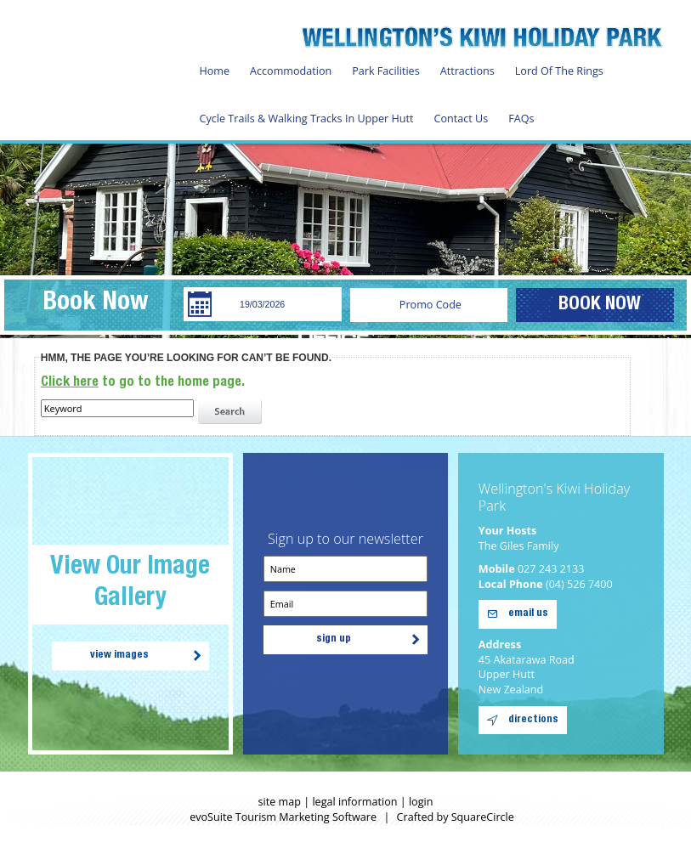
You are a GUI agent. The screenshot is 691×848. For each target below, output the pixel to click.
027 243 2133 (551, 569)
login (421, 801)
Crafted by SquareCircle (455, 817)
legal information (354, 801)
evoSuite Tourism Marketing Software (283, 817)
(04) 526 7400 (579, 584)
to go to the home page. (143, 383)
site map (279, 801)
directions (533, 720)
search (232, 412)
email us (528, 613)
